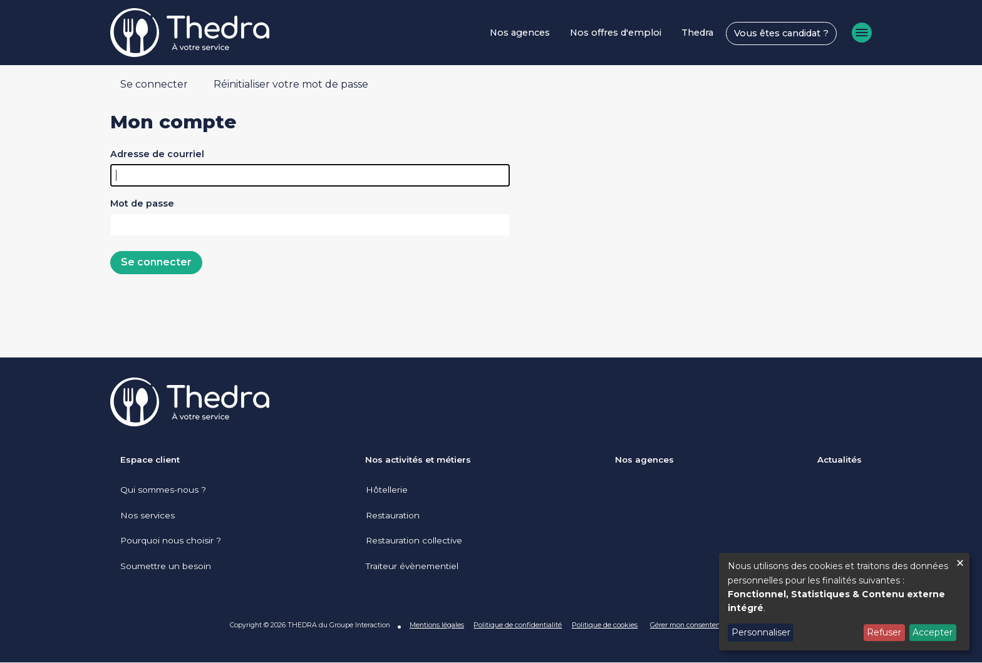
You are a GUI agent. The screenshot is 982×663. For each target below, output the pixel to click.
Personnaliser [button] (760, 632)
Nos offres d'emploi (615, 32)
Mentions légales (436, 624)
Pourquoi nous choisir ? (170, 540)
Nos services (147, 515)
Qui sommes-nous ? (163, 490)
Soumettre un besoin (165, 566)
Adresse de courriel (157, 154)
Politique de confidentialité (517, 624)
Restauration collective (413, 540)
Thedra (697, 32)
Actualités (839, 460)
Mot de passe (142, 203)
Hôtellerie (386, 490)
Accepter (932, 632)
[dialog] (844, 601)
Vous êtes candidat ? (781, 33)
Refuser (884, 632)
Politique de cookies (605, 624)
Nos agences (520, 32)
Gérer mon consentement (691, 624)
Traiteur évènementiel (411, 566)
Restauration (392, 515)
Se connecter (154, 84)
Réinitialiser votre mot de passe (291, 84)
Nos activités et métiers (418, 460)
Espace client (150, 460)
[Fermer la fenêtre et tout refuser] (960, 560)
